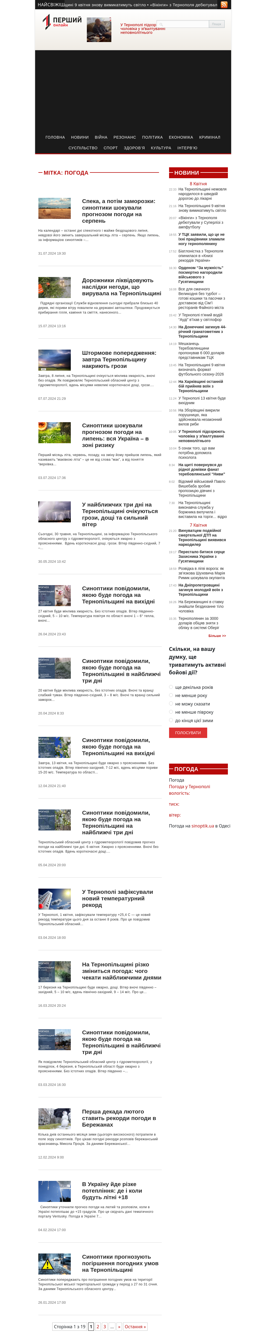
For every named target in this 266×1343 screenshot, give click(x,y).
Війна (101, 137)
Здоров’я (134, 148)
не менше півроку (191, 712)
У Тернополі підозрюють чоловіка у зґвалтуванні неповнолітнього (144, 28)
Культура (161, 148)
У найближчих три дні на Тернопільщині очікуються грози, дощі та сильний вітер (120, 514)
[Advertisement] (133, 91)
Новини (80, 137)
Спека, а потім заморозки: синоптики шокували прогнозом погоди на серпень (118, 211)
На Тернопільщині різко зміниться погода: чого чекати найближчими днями (121, 971)
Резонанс (125, 137)
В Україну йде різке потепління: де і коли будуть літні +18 (112, 1190)
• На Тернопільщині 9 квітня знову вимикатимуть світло (94, 4)
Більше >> (217, 636)
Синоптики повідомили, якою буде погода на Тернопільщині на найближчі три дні (116, 822)
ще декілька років (191, 687)
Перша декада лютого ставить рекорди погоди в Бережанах (119, 1118)
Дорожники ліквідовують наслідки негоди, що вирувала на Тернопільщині (121, 286)
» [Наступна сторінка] (119, 1327)
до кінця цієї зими (191, 720)
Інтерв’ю (188, 148)
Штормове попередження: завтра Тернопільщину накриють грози (119, 359)
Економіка (181, 137)
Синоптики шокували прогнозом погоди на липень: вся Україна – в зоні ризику (115, 435)
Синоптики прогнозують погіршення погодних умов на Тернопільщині (120, 1263)
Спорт (111, 148)
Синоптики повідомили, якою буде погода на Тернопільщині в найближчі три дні (121, 671)
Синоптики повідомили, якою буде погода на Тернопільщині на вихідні (118, 595)
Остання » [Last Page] (135, 1327)
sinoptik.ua (203, 826)
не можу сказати (189, 704)
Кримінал (210, 137)
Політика (152, 137)
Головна (55, 137)
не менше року (188, 695)
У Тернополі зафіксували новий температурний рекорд (117, 898)
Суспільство (83, 148)
